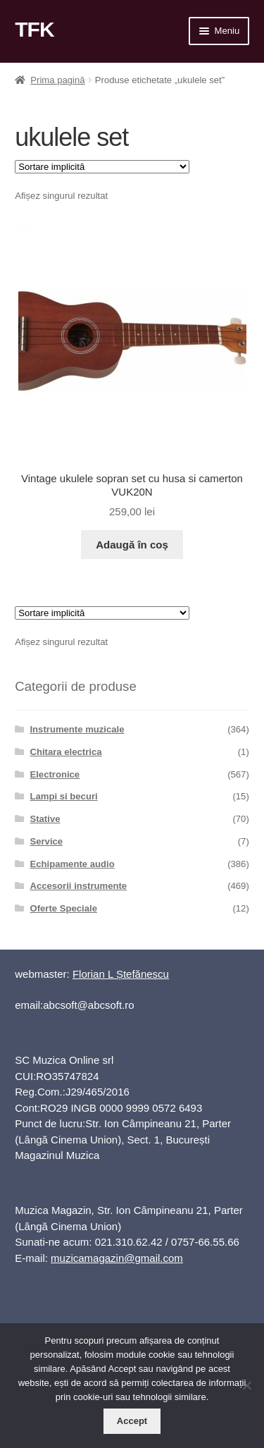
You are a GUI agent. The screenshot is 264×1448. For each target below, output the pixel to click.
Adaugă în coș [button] (132, 545)
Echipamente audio (72, 864)
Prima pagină (57, 80)
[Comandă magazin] (102, 166)
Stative (45, 819)
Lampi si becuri (63, 796)
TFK (34, 29)
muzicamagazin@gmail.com (117, 1258)
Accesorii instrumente (78, 886)
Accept (132, 1421)
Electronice (55, 774)
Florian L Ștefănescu (121, 974)
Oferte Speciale (63, 908)
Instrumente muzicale (77, 729)
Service (46, 841)
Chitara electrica (65, 752)
